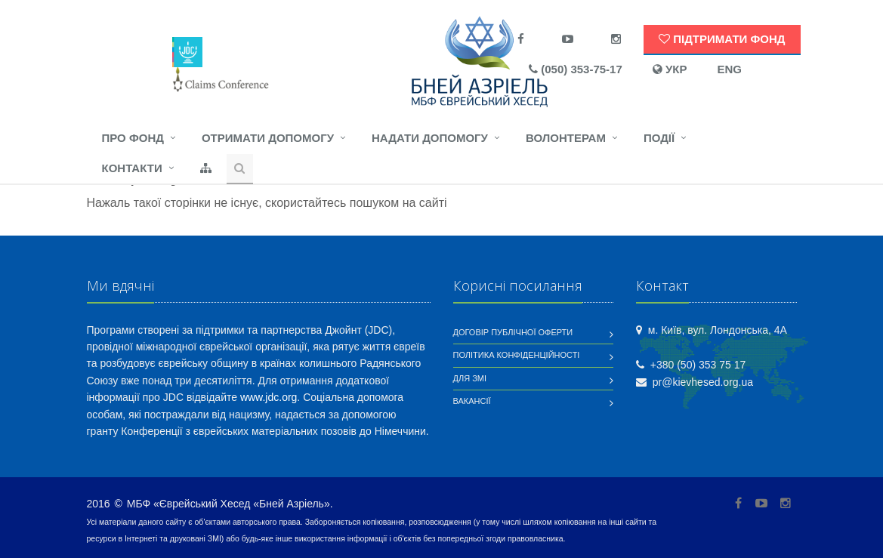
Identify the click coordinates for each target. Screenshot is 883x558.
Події (659, 137)
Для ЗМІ (470, 378)
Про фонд (133, 137)
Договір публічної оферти (513, 332)
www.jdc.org (268, 397)
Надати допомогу (430, 137)
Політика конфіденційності (516, 354)
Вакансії (472, 400)
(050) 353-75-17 (575, 69)
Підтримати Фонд (722, 38)
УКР (670, 69)
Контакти (132, 168)
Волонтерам (566, 137)
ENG (729, 69)
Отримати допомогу (268, 137)
